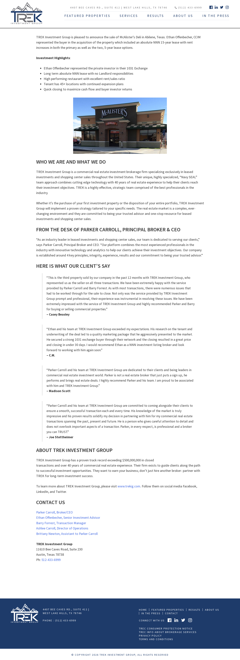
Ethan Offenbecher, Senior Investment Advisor (68, 517)
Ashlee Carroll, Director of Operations (62, 528)
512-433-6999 (51, 559)
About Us (183, 16)
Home (143, 609)
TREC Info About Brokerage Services (168, 631)
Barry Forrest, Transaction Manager (61, 522)
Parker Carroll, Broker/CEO (54, 512)
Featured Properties (87, 16)
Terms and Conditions (156, 638)
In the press (150, 612)
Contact (171, 612)
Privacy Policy (150, 635)
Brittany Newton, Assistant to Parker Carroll (67, 533)
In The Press (215, 16)
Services (129, 16)
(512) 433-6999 (188, 7)
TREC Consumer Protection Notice (166, 627)
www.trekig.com (129, 486)
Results (155, 16)
